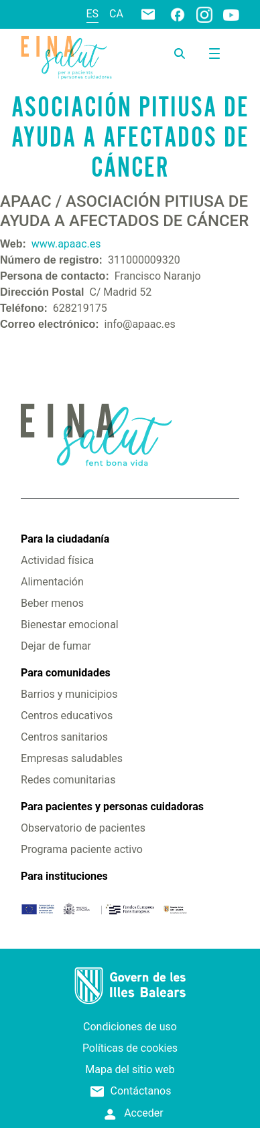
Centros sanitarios (64, 737)
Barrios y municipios (69, 694)
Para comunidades (66, 672)
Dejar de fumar (56, 646)
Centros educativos (67, 715)
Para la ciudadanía (65, 539)
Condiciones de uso (130, 1026)
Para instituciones (64, 876)
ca (116, 13)
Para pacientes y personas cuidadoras (112, 806)
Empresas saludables (72, 758)
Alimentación (52, 581)
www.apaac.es (66, 244)
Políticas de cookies (130, 1048)
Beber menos (52, 603)
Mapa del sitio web (130, 1069)
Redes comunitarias (68, 779)
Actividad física (57, 560)
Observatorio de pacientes (83, 828)
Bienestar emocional (70, 624)
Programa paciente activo (82, 849)
